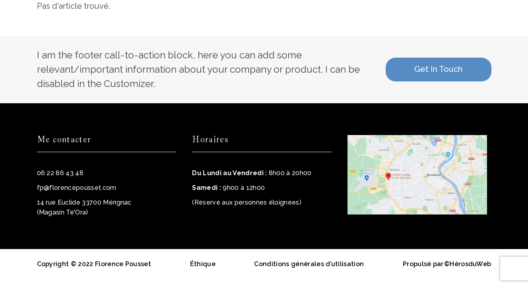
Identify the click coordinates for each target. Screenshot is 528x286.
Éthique (202, 264)
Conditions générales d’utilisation (309, 264)
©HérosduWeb (467, 264)
